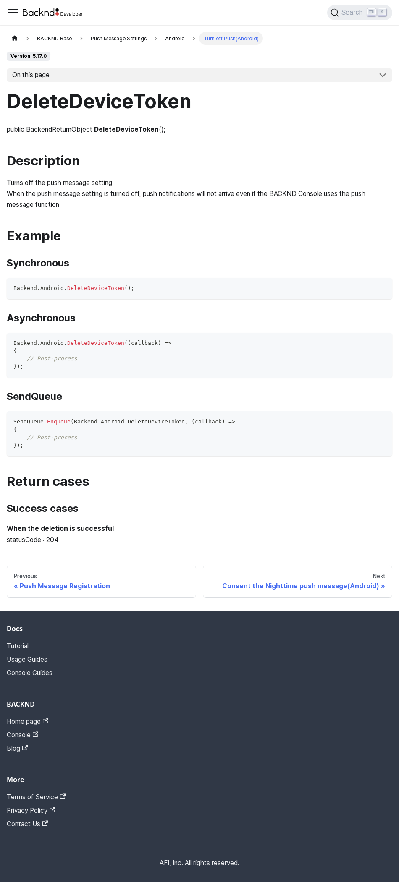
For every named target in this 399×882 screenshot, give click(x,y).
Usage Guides (27, 659)
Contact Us (27, 824)
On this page (31, 75)
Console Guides (29, 673)
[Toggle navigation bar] (13, 12)
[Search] (359, 12)
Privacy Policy (31, 810)
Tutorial (18, 646)
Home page (27, 721)
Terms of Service (36, 797)
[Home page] (15, 38)
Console (22, 735)
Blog (17, 748)
